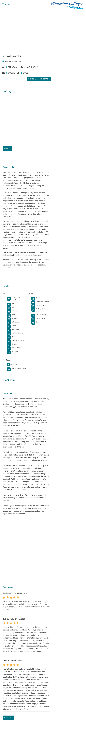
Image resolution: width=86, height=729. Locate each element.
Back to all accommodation (39, 79)
